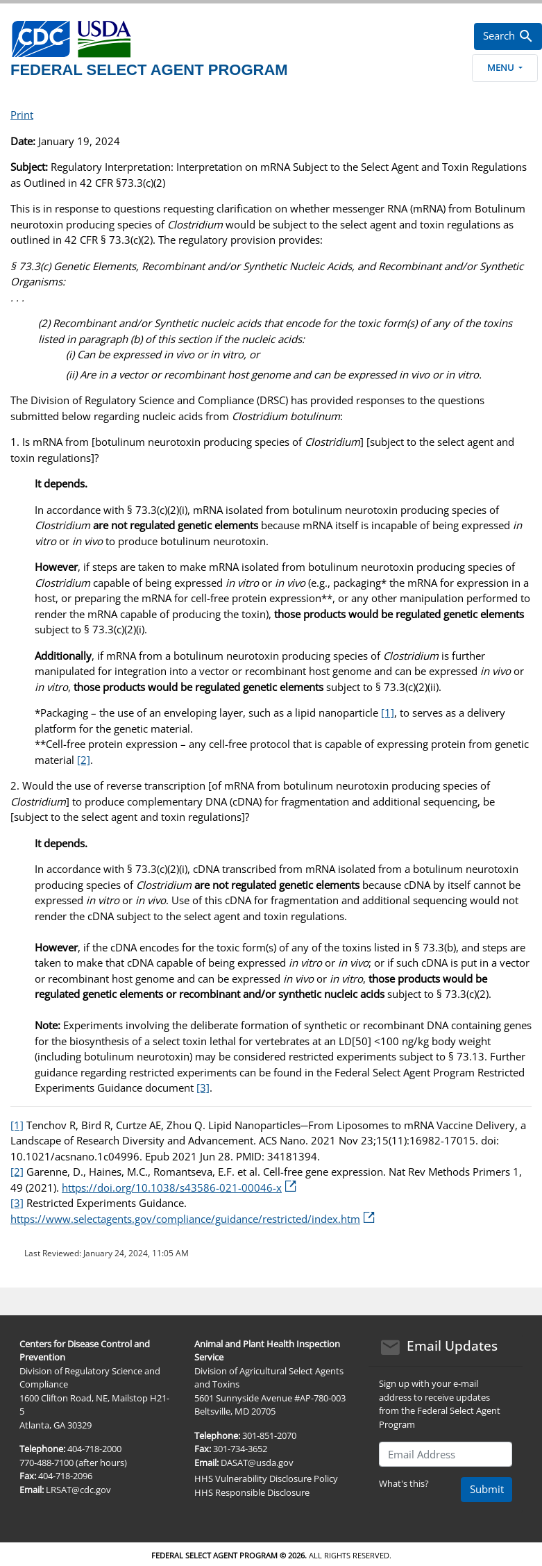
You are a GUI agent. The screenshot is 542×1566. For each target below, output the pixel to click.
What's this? (404, 1483)
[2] (83, 760)
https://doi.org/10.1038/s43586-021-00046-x (179, 1187)
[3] (203, 1087)
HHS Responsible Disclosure (252, 1492)
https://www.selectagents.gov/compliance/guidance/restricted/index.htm (192, 1219)
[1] (387, 712)
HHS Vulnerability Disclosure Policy (266, 1478)
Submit (487, 1489)
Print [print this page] (21, 115)
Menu (504, 67)
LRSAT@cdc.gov (78, 1489)
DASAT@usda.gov (257, 1462)
